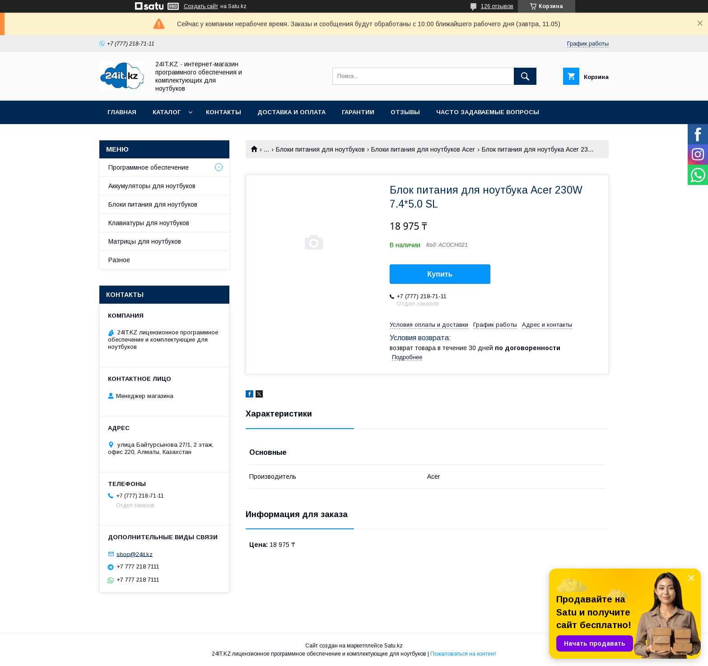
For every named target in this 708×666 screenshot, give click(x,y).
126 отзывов (497, 6)
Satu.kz (393, 646)
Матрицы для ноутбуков (144, 241)
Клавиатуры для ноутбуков (148, 223)
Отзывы (405, 112)
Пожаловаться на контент (463, 654)
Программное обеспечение (148, 167)
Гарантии (358, 112)
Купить (440, 274)
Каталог (167, 112)
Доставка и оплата (291, 112)
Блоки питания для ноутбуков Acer (423, 149)
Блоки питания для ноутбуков (320, 149)
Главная (121, 112)
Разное (119, 260)
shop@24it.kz (134, 553)
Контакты (223, 112)
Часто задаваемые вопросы (487, 112)
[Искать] (525, 76)
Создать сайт (201, 6)
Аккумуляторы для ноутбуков (152, 186)
